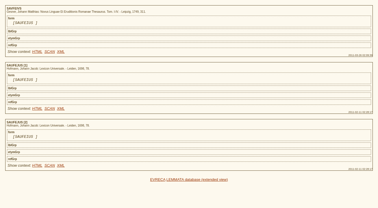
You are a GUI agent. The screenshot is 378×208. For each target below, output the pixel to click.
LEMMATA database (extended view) (197, 182)
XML (61, 52)
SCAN (50, 52)
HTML (37, 52)
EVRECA (157, 182)
